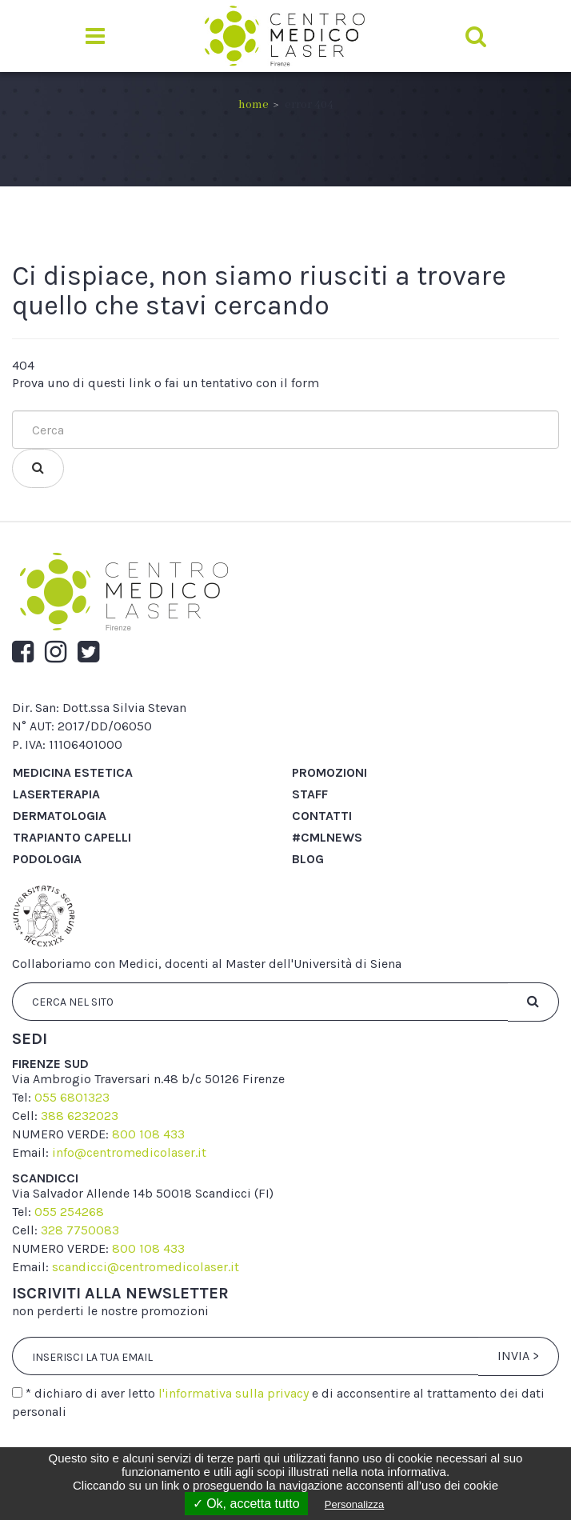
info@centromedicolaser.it (129, 1152)
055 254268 (69, 1211)
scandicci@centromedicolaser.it (145, 1266)
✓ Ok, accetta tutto (246, 1503)
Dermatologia (59, 815)
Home (253, 105)
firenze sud (50, 1063)
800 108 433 (148, 1134)
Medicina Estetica (73, 772)
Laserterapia (56, 794)
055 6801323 (72, 1097)
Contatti (322, 815)
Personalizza (354, 1504)
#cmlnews (327, 837)
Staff (310, 794)
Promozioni (329, 772)
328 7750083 (80, 1230)
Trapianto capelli (72, 837)
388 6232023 (79, 1115)
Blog (308, 858)
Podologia (47, 858)
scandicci (45, 1178)
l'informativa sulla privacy (233, 1393)
